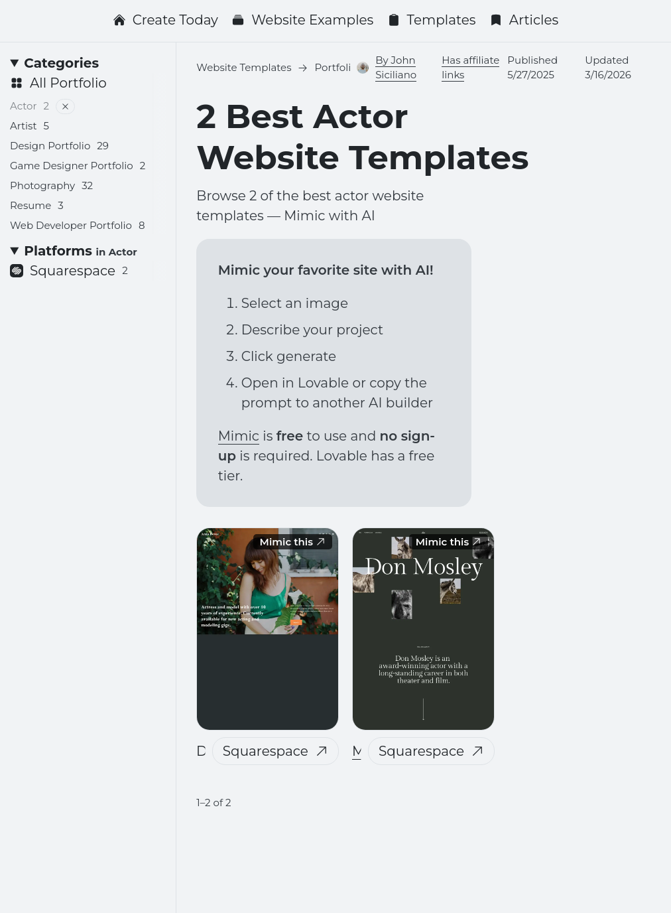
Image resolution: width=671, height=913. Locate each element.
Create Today (165, 20)
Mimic (238, 436)
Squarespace (275, 751)
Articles (524, 20)
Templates (431, 20)
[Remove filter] (65, 106)
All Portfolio (58, 83)
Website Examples (302, 20)
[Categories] (88, 63)
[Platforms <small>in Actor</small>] (88, 251)
